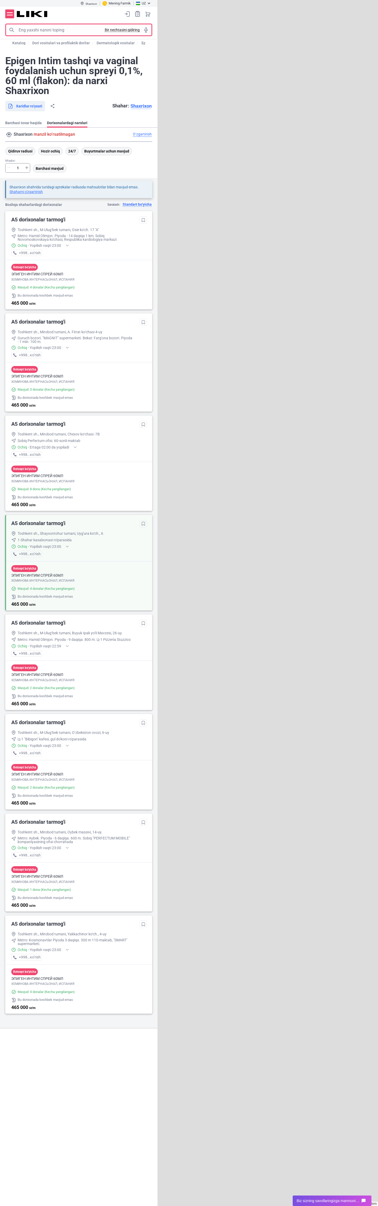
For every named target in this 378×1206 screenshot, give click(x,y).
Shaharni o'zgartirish (26, 192)
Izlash (11, 30)
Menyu (9, 13)
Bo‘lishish (52, 106)
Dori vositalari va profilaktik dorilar (61, 43)
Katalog (18, 43)
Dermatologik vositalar (116, 43)
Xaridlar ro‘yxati (137, 13)
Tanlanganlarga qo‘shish (143, 220)
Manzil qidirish (9, 135)
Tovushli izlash (146, 30)
